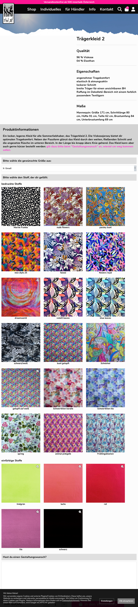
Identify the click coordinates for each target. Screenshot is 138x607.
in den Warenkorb (98, 504)
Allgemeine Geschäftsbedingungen (103, 589)
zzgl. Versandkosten (14, 510)
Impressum (103, 585)
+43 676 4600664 (103, 561)
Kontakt (106, 9)
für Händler (75, 9)
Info (92, 9)
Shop (31, 9)
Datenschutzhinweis (71, 600)
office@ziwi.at (103, 557)
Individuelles (50, 9)
